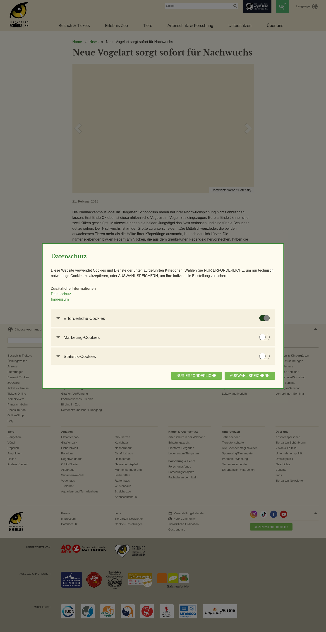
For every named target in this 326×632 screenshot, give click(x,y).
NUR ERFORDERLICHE (176, 378)
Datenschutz (81, 297)
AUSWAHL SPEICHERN (229, 378)
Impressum (80, 302)
